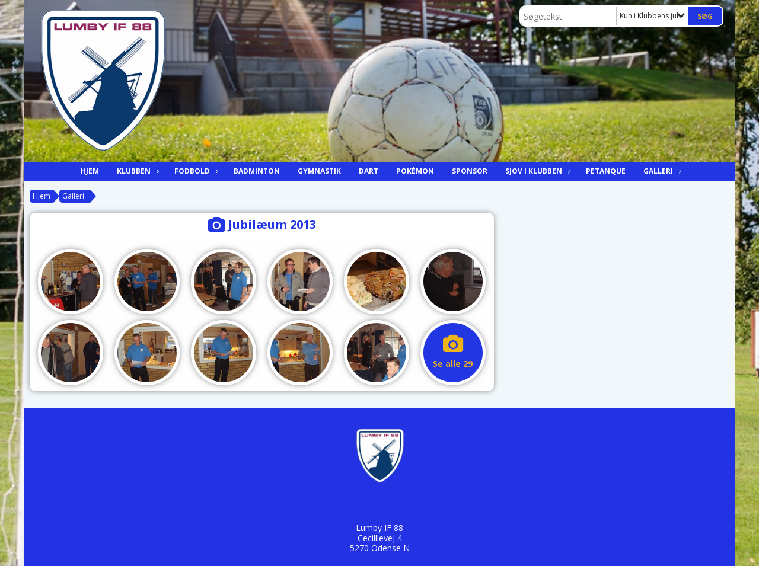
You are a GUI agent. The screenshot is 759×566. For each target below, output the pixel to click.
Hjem (90, 171)
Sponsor (469, 171)
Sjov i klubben (536, 171)
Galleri (661, 171)
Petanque (606, 171)
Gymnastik (319, 171)
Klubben (137, 171)
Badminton (257, 171)
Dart (368, 171)
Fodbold (195, 171)
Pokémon (415, 171)
